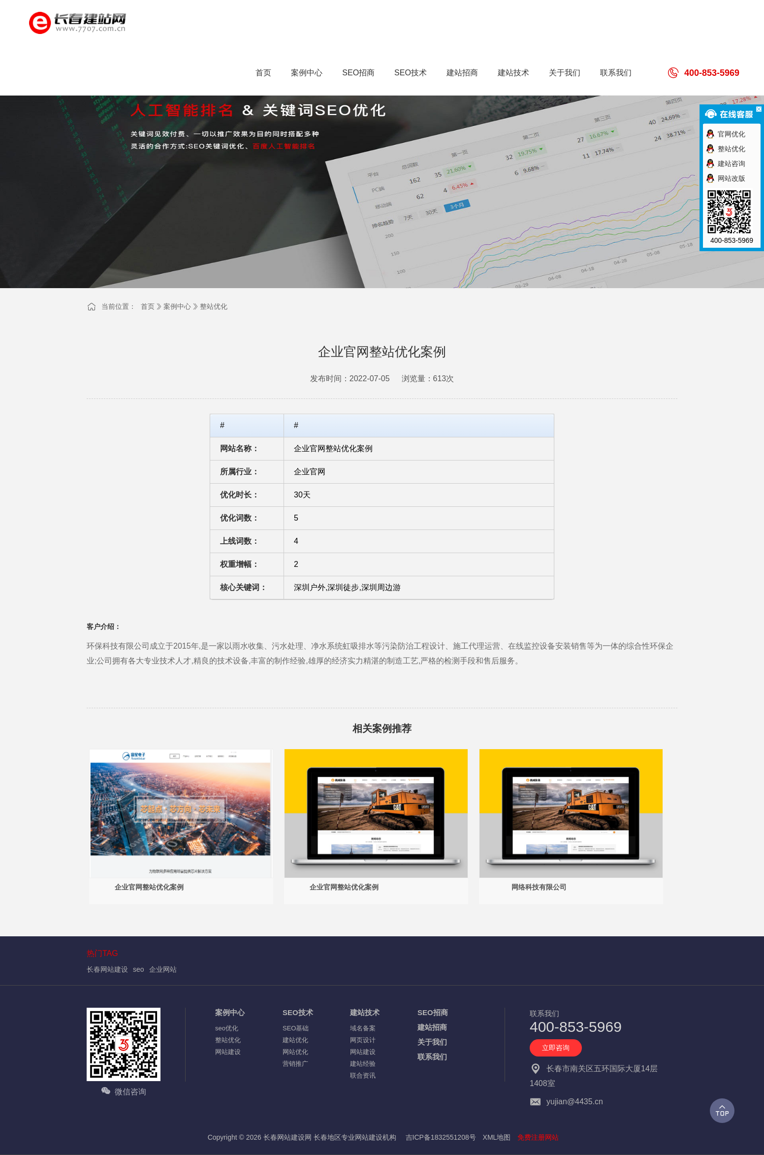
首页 (148, 306)
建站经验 (363, 1063)
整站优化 (213, 306)
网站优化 (295, 1052)
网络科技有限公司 (539, 887)
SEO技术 (298, 1012)
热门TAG (102, 953)
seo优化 (226, 1028)
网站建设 (228, 1052)
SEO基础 (296, 1028)
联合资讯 (363, 1075)
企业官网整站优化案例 (149, 887)
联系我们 (432, 1057)
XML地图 (497, 1137)
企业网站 (163, 969)
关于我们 (432, 1042)
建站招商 (432, 1027)
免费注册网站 (538, 1137)
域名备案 (363, 1028)
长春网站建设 (107, 969)
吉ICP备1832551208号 (441, 1137)
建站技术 (365, 1012)
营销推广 (295, 1063)
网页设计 (363, 1040)
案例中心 (177, 306)
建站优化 (295, 1040)
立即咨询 (556, 1048)
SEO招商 (432, 1012)
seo (138, 969)
